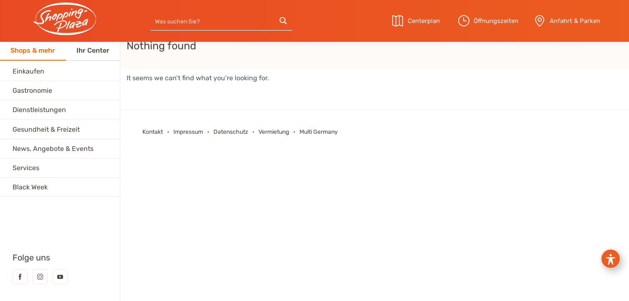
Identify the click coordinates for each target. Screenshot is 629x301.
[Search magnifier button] (283, 20)
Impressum (188, 131)
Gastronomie (32, 90)
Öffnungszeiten (496, 21)
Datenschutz (230, 131)
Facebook (20, 277)
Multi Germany (318, 131)
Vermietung (274, 131)
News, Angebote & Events (53, 149)
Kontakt (153, 131)
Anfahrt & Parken (575, 21)
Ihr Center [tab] (92, 50)
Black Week (30, 187)
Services (26, 168)
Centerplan (424, 21)
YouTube (60, 277)
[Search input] (212, 21)
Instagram (40, 277)
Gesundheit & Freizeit (46, 129)
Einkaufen (28, 71)
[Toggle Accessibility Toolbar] (611, 259)
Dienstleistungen (39, 110)
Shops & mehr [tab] (32, 50)
